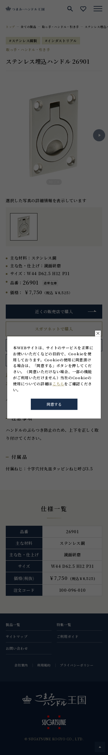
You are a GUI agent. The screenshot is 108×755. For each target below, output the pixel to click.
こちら (58, 383)
